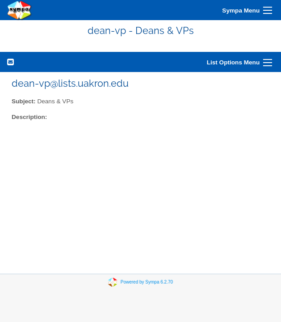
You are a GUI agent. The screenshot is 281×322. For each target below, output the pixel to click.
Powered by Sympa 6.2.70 (147, 282)
